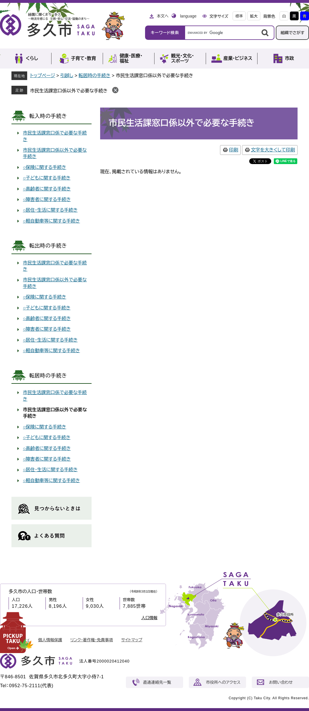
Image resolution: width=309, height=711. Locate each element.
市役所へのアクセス (223, 682)
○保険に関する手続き (44, 167)
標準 (239, 16)
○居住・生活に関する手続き (50, 210)
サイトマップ (131, 640)
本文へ (163, 16)
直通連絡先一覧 (157, 682)
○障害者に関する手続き (47, 199)
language (188, 16)
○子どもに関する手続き (46, 178)
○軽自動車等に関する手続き (51, 221)
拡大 (254, 16)
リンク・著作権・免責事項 (91, 640)
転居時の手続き (94, 75)
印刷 (233, 149)
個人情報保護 (50, 640)
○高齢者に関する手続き (47, 188)
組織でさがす (292, 32)
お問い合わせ (281, 682)
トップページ (42, 75)
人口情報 (149, 617)
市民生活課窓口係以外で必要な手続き (69, 90)
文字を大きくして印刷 (273, 149)
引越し (67, 75)
